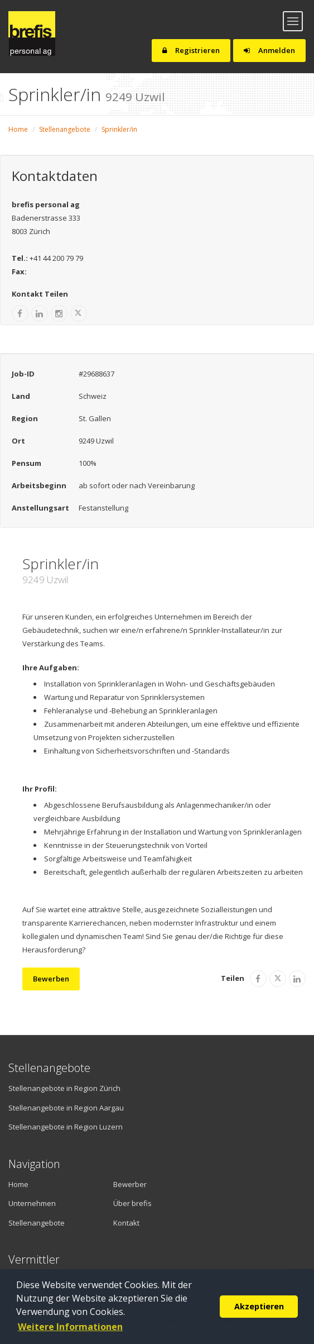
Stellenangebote (64, 129)
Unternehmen (32, 1203)
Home (18, 129)
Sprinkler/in (119, 129)
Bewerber (130, 1184)
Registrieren (191, 50)
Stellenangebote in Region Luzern (65, 1127)
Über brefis (132, 1203)
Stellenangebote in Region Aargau (66, 1108)
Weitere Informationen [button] (70, 1327)
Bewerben (51, 979)
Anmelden (269, 50)
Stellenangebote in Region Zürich (64, 1088)
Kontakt (126, 1223)
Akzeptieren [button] (259, 1306)
